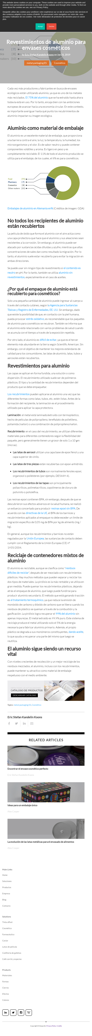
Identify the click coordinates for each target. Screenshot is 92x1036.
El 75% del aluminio (36, 97)
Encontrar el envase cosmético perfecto (27, 768)
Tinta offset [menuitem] (7, 922)
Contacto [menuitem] (6, 906)
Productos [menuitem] (6, 887)
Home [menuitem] (4, 875)
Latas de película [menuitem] (9, 947)
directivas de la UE (36, 513)
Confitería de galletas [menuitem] (11, 953)
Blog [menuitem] (4, 899)
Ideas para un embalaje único (22, 805)
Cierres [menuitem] (5, 987)
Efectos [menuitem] (5, 994)
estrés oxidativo (35, 319)
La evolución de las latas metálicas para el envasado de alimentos (40, 841)
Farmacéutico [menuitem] (8, 934)
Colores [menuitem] (5, 1000)
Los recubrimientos (18, 394)
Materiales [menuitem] (7, 975)
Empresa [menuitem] (6, 893)
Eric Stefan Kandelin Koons (39, 54)
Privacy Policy (51, 1026)
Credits (59, 1026)
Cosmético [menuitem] (7, 928)
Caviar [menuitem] (5, 940)
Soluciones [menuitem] (7, 881)
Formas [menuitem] (5, 981)
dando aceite (76, 632)
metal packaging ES (37, 62)
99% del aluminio (65, 613)
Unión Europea (35, 538)
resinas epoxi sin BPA (63, 508)
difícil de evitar (48, 339)
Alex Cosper (13, 811)
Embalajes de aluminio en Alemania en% (30, 208)
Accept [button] (40, 26)
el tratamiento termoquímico (27, 600)
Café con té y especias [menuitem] (12, 959)
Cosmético (59, 62)
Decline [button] (51, 26)
